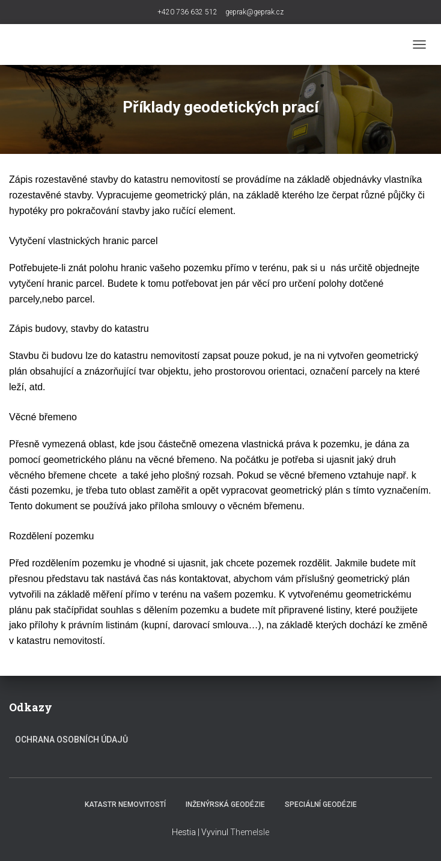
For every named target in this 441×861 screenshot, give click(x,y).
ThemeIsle (249, 832)
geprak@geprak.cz (254, 12)
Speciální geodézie (321, 804)
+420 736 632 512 (187, 12)
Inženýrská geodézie (225, 804)
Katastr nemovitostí (125, 804)
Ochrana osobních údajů (71, 739)
